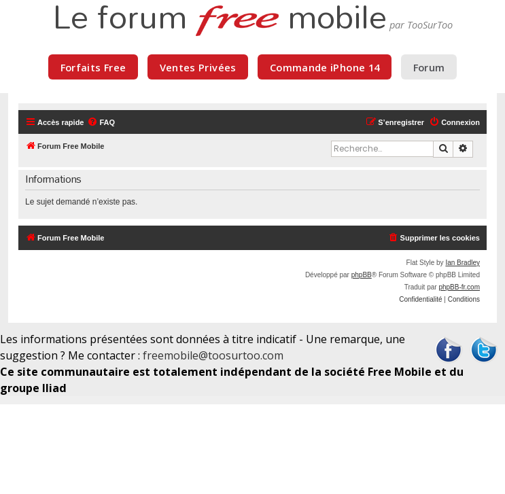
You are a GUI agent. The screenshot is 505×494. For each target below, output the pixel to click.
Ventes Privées (198, 67)
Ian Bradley (462, 262)
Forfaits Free (93, 67)
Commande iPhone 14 (325, 67)
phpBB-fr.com (459, 287)
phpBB (361, 275)
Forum (429, 67)
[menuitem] (101, 122)
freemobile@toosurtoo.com (213, 355)
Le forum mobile (219, 19)
